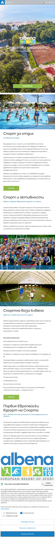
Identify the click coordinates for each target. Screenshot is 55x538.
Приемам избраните (27, 528)
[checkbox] (9, 513)
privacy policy (5, 509)
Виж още (11, 194)
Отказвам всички (27, 522)
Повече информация (47, 484)
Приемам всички (27, 534)
